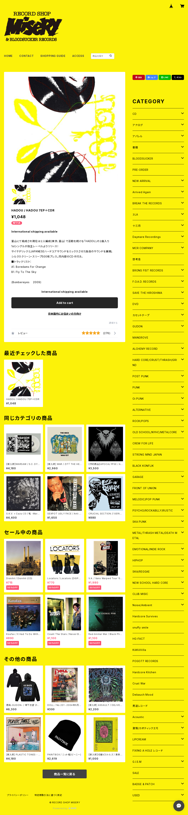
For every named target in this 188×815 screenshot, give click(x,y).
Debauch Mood (143, 694)
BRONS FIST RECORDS (148, 270)
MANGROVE (140, 337)
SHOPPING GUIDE (53, 55)
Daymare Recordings (147, 236)
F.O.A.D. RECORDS (144, 281)
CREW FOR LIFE (143, 443)
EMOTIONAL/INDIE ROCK (149, 549)
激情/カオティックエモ (145, 728)
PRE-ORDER (140, 169)
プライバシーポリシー (18, 795)
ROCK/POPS (141, 421)
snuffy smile (141, 627)
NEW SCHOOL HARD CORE (150, 582)
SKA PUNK (139, 521)
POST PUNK (141, 376)
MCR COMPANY (143, 248)
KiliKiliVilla (139, 649)
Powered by (64, 808)
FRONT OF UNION (144, 488)
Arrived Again (142, 192)
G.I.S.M (137, 761)
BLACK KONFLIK (143, 465)
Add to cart (64, 303)
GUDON (138, 326)
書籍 (135, 147)
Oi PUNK (138, 398)
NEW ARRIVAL (142, 180)
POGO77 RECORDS (145, 661)
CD (135, 113)
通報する (113, 322)
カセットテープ (141, 315)
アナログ (138, 125)
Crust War (139, 683)
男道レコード (140, 705)
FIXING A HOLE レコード (148, 750)
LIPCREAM (139, 739)
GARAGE (138, 476)
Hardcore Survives (145, 616)
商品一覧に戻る (64, 774)
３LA (135, 214)
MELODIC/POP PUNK (146, 499)
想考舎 (137, 259)
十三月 (137, 225)
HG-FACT (139, 638)
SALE (136, 772)
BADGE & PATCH (143, 784)
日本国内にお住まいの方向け (64, 313)
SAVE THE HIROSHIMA (147, 292)
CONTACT (26, 55)
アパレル (137, 136)
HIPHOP (138, 560)
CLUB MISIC (140, 593)
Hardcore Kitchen (144, 672)
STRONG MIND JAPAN (147, 454)
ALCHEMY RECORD (145, 348)
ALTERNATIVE (142, 409)
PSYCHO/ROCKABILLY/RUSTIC (153, 510)
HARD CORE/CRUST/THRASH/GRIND (155, 362)
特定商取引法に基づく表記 (48, 795)
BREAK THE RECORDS (147, 203)
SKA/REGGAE (141, 571)
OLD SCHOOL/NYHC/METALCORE (155, 432)
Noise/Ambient (142, 605)
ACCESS (78, 55)
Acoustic (138, 717)
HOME (8, 55)
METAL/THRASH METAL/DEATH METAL (155, 535)
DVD (135, 304)
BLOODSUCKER (143, 158)
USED (136, 795)
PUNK (136, 387)
